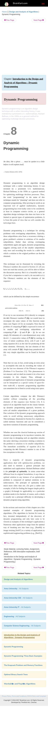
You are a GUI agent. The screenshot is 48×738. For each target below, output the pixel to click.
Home (4, 12)
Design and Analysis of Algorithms (23, 12)
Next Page (39, 20)
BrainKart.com (20, 3)
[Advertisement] (24, 48)
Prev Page (9, 20)
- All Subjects (22, 626)
